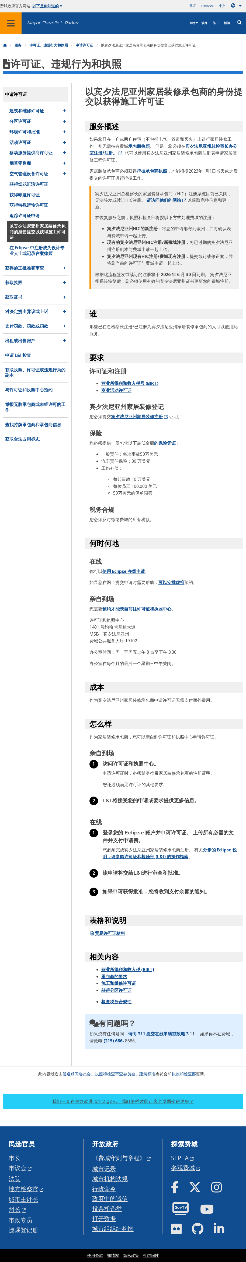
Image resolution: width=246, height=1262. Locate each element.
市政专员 (20, 1220)
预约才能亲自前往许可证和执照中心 (136, 609)
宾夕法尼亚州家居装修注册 (137, 416)
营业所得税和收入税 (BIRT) (127, 969)
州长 (14, 1209)
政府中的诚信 (110, 1198)
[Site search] (239, 22)
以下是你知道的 (47, 6)
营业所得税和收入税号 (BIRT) (129, 383)
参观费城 (183, 1167)
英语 (192, 6)
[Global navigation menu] (11, 23)
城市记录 (104, 1168)
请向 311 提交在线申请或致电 (157, 1034)
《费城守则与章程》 (118, 1158)
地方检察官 (23, 1188)
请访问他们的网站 (164, 200)
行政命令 (104, 1188)
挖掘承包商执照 (152, 171)
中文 (222, 6)
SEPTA (180, 1158)
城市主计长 (23, 1199)
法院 (14, 1178)
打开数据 (104, 1218)
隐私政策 (131, 1255)
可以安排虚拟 (171, 582)
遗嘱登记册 (23, 1230)
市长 (14, 1158)
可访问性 (151, 1255)
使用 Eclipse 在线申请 (123, 571)
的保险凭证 (165, 443)
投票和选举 (107, 1208)
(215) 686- (113, 1041)
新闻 (227, 23)
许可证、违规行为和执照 (48, 45)
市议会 (17, 1168)
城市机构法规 (110, 1178)
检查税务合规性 (116, 1002)
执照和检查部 (184, 1073)
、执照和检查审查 (107, 1073)
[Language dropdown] (237, 5)
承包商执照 (139, 146)
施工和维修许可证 (118, 983)
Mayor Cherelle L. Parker (52, 22)
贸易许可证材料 (107, 933)
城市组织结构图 (113, 1228)
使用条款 (95, 1255)
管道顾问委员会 (77, 1073)
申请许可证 (84, 45)
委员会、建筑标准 (139, 1073)
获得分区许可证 (116, 990)
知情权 (113, 1255)
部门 (216, 23)
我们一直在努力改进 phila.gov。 (123, 1101)
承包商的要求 (114, 976)
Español (207, 6)
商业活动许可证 (116, 390)
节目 (204, 23)
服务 (193, 23)
